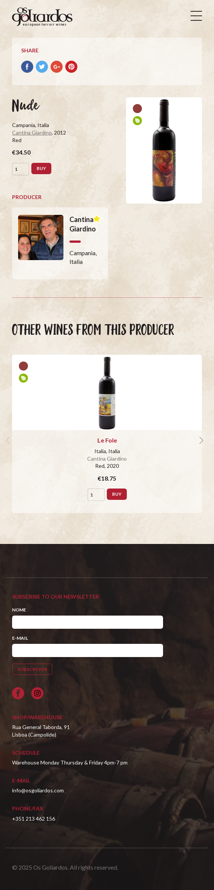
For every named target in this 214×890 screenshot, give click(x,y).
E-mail (20, 638)
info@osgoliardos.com (38, 790)
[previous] (9, 440)
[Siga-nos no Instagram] (37, 693)
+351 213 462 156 (33, 818)
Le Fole (107, 440)
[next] (200, 440)
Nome (19, 610)
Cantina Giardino (32, 132)
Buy (41, 168)
